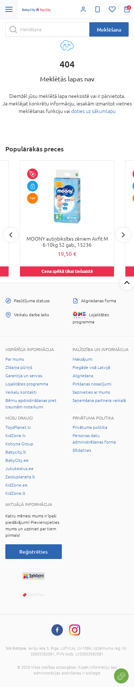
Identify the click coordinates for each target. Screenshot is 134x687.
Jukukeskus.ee (19, 468)
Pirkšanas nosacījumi (92, 384)
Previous (11, 235)
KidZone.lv (15, 435)
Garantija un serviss (23, 375)
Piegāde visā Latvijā (91, 367)
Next (123, 235)
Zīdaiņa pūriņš (18, 367)
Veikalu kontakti (20, 392)
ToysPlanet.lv (18, 427)
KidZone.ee (16, 485)
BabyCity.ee (17, 460)
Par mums (14, 359)
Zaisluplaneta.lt (20, 476)
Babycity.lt (15, 452)
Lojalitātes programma (26, 384)
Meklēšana (109, 30)
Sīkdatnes (82, 450)
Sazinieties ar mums (91, 392)
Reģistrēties (33, 552)
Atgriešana (83, 375)
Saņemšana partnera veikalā (99, 400)
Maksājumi (83, 359)
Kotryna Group (19, 443)
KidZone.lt (15, 493)
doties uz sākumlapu (93, 111)
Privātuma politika (90, 427)
